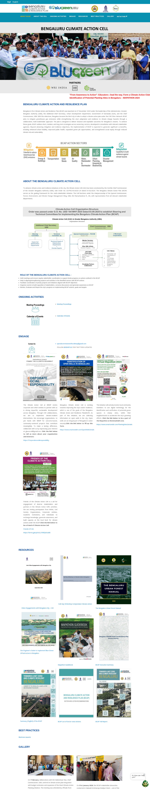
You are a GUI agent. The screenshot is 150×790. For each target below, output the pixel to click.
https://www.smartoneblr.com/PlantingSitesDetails (114, 424)
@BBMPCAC (68, 347)
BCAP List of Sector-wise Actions (69, 721)
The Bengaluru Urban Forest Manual (108, 608)
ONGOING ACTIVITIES (58, 16)
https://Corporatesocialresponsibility (36, 440)
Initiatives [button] (122, 16)
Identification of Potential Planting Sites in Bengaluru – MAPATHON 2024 (109, 98)
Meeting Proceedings (64, 304)
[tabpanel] (75, 57)
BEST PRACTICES (97, 16)
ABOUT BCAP (25, 16)
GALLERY (110, 16)
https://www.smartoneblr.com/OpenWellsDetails (77, 430)
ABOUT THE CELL (40, 16)
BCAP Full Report (101, 721)
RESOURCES (83, 16)
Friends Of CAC (28, 529)
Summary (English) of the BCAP (31, 721)
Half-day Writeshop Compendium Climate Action (75, 604)
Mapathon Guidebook (65, 665)
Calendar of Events (63, 316)
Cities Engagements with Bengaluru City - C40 (38, 608)
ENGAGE (72, 16)
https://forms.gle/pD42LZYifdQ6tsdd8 (36, 533)
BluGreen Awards (25, 737)
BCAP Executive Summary (105, 665)
